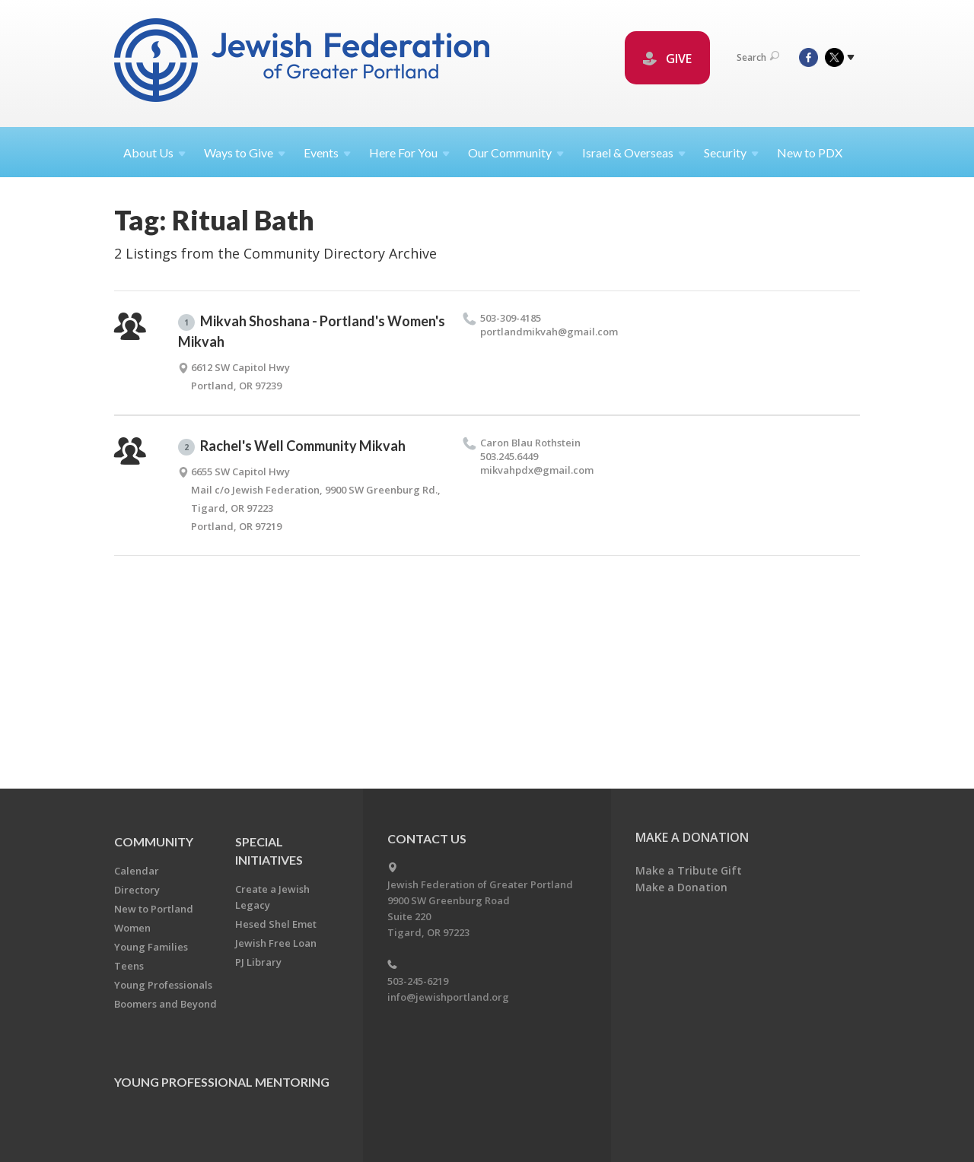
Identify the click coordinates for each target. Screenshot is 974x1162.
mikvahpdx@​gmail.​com (537, 470)
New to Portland (153, 909)
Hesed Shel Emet (276, 924)
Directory (137, 890)
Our (516, 152)
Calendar (136, 871)
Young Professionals (163, 985)
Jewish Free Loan (276, 943)
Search (758, 57)
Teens (129, 966)
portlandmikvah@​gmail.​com (549, 331)
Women (132, 928)
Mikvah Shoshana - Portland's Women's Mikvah (311, 331)
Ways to (244, 152)
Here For (409, 152)
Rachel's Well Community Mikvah (292, 446)
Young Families (151, 947)
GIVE (667, 58)
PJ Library (258, 962)
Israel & (634, 152)
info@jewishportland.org (448, 997)
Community (153, 841)
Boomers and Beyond (165, 1004)
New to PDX (809, 152)
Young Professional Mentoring (221, 1082)
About (154, 152)
